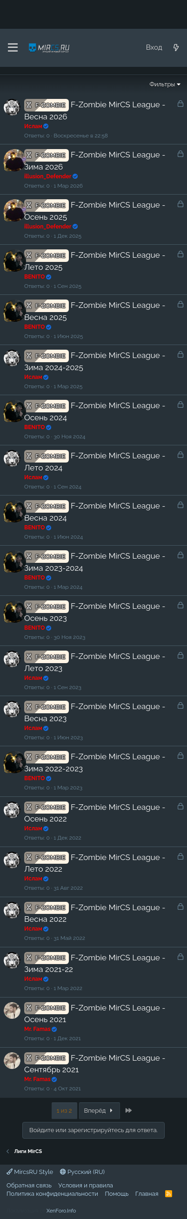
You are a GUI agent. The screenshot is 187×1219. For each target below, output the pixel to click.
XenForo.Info (61, 1211)
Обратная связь (29, 1185)
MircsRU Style (30, 1171)
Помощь (116, 1193)
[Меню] (13, 48)
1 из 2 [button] (64, 1110)
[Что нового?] (176, 48)
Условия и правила (85, 1185)
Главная (147, 1193)
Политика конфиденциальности (52, 1193)
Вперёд (99, 1110)
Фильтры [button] (162, 84)
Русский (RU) (82, 1171)
